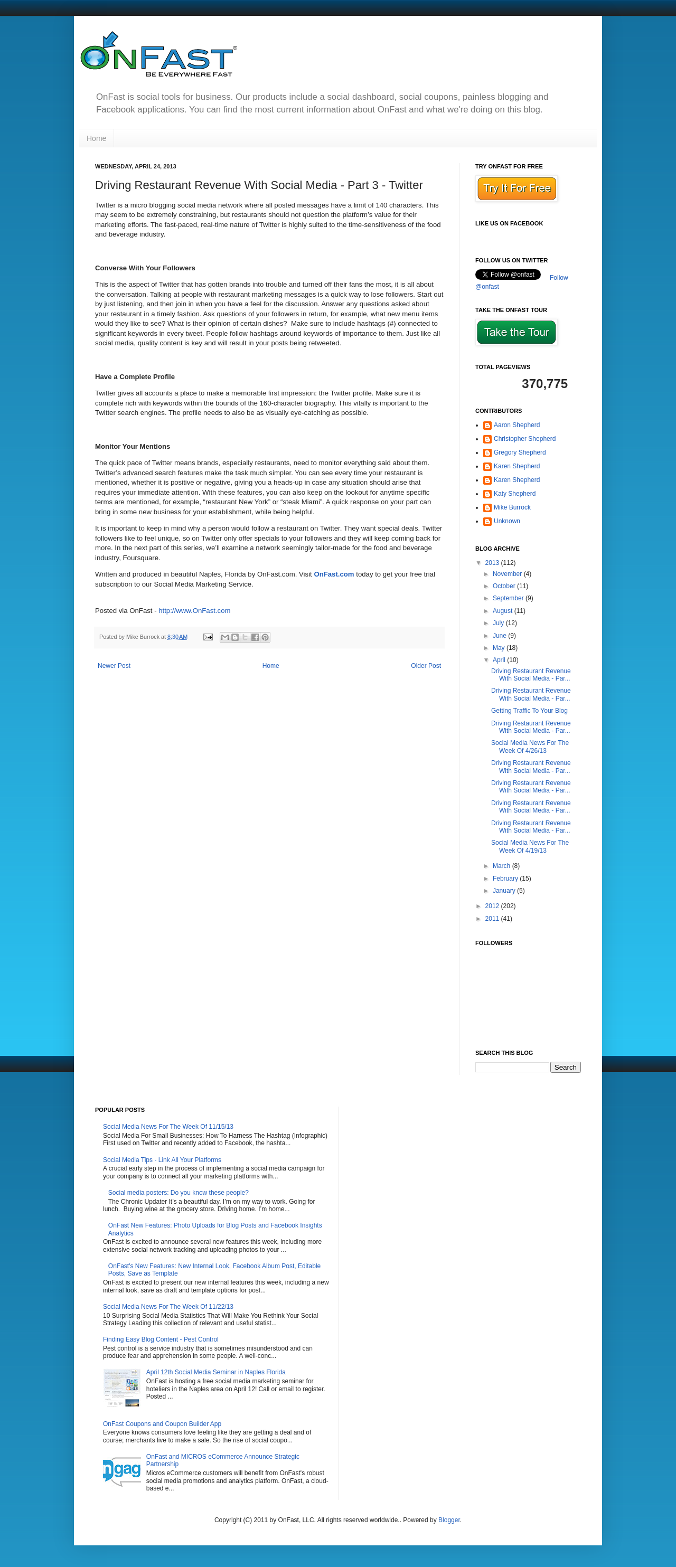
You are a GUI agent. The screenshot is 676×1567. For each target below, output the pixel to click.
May (499, 648)
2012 (493, 906)
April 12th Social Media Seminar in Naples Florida (216, 1372)
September (509, 598)
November (508, 574)
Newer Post (114, 665)
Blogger (449, 1520)
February (506, 878)
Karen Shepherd (517, 466)
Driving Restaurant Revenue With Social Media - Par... (531, 674)
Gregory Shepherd (520, 452)
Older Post (426, 665)
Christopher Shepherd (525, 438)
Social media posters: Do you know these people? (178, 1192)
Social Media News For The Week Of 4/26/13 (530, 746)
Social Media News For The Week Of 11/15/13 (168, 1126)
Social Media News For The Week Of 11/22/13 (168, 1306)
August (503, 611)
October (505, 586)
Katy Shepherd (515, 493)
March (502, 866)
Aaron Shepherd (517, 425)
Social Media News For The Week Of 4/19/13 (530, 846)
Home (96, 138)
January (505, 890)
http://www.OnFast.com (194, 611)
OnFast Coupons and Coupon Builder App (162, 1424)
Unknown (507, 521)
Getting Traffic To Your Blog (529, 710)
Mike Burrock (512, 507)
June (500, 635)
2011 (493, 918)
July (499, 623)
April (500, 660)
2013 (493, 563)
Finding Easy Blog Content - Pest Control (161, 1339)
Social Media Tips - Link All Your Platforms (162, 1160)
